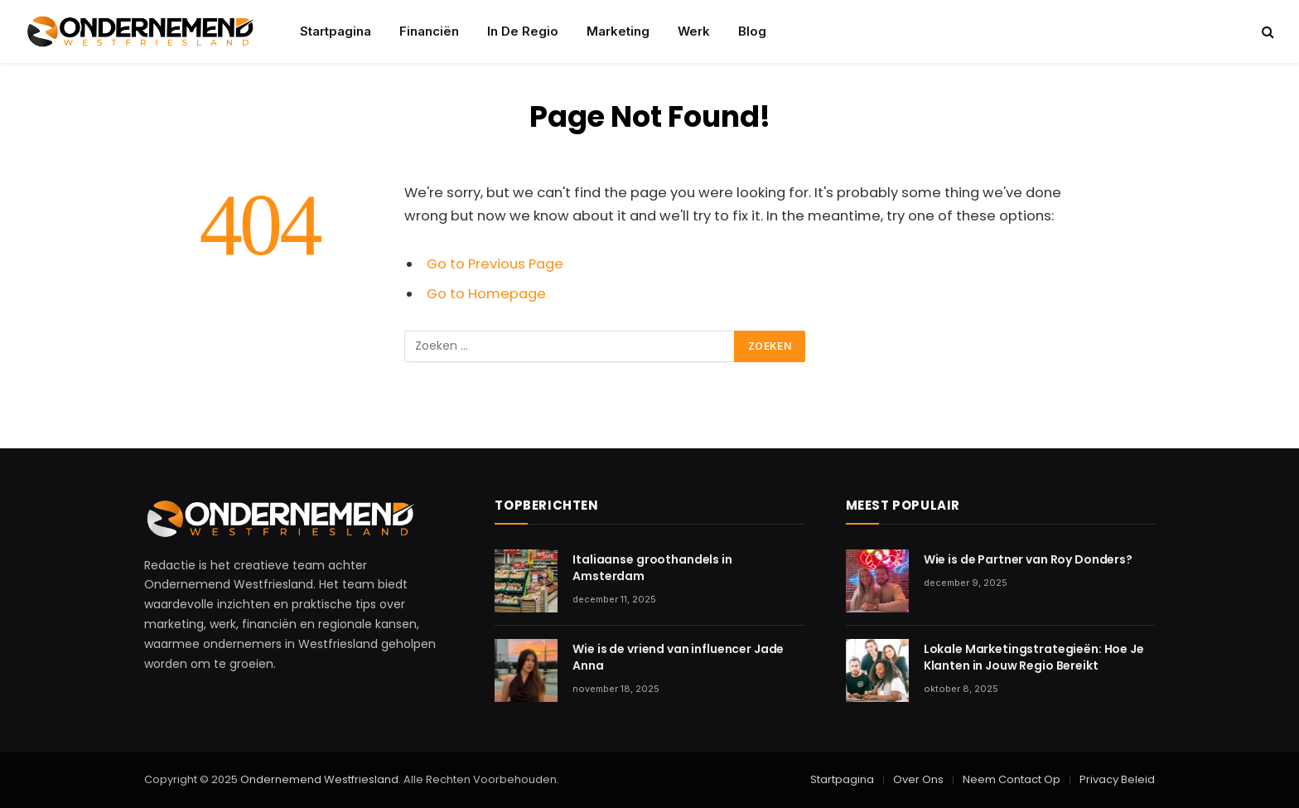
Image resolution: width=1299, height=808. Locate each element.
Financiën (429, 31)
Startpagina (335, 31)
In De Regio (522, 31)
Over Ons (918, 779)
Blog (752, 31)
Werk (694, 31)
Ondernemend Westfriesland (318, 779)
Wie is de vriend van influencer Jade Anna (678, 657)
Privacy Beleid (1117, 779)
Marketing (618, 31)
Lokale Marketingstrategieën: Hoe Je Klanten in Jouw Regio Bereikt (1034, 657)
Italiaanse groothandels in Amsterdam (652, 567)
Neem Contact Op (1011, 779)
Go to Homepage (486, 293)
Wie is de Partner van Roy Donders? (1028, 559)
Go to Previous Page (495, 263)
